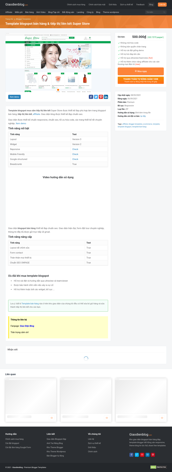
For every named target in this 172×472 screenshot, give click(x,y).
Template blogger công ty (19, 416)
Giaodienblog (16, 4)
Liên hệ (162, 4)
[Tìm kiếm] (164, 12)
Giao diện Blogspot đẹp (56, 439)
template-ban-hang (139, 127)
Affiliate (125, 124)
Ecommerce (147, 124)
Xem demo (14, 97)
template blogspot (124, 127)
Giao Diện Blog (27, 326)
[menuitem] (8, 12)
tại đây (143, 116)
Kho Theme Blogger (55, 447)
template (156, 124)
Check (75, 149)
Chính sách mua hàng (76, 4)
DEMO (52, 417)
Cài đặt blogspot (12, 443)
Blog (151, 4)
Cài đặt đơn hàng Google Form (18, 447)
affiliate (36, 114)
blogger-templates (135, 124)
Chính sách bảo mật (97, 4)
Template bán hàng (30, 303)
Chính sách (92, 451)
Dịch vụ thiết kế (126, 4)
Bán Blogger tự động (55, 456)
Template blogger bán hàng (75, 416)
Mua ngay (141, 71)
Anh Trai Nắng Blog (55, 443)
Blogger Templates (23, 19)
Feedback (140, 4)
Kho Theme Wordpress (56, 451)
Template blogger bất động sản (132, 416)
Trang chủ (9, 19)
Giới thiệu (113, 4)
